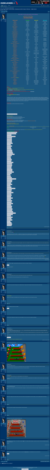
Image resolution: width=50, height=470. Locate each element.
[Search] (47, 5)
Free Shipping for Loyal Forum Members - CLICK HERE (37, 4)
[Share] (48, 12)
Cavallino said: (8, 364)
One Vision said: (9, 274)
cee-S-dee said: (9, 252)
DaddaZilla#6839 (32, 91)
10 (4, 11)
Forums (2, 5)
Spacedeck (2, 10)
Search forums (5, 6)
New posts (2, 6)
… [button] (3, 11)
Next (6, 11)
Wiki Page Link (18, 94)
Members (9, 5)
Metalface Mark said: (9, 329)
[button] (7, 5)
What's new (5, 5)
